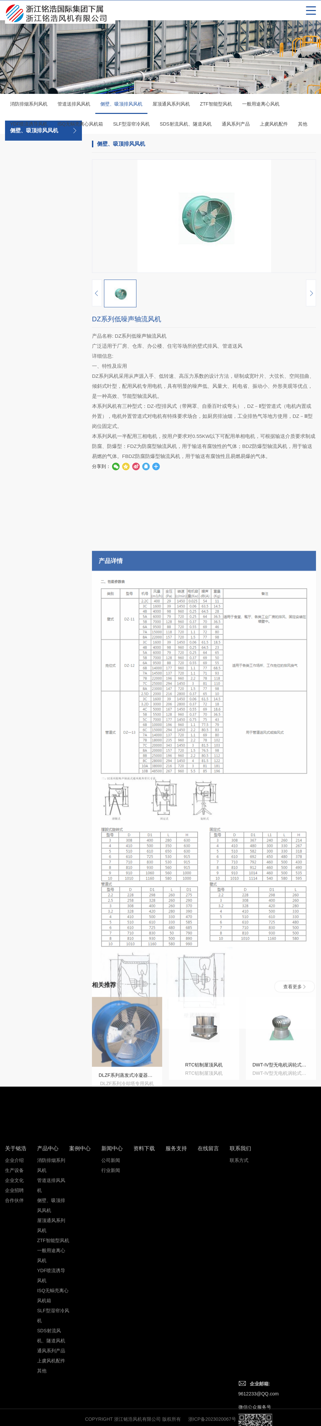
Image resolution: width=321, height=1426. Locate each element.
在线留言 (208, 1288)
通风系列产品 (236, 125)
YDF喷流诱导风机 (28, 125)
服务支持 (176, 1288)
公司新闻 (110, 1300)
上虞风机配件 (274, 125)
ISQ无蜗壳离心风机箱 (80, 125)
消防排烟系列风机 (28, 105)
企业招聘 (14, 1330)
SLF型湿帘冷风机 (131, 125)
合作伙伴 (14, 1340)
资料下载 (144, 1288)
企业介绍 (14, 1300)
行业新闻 (110, 1310)
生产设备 (14, 1310)
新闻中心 (112, 1288)
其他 (302, 125)
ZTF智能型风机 (216, 105)
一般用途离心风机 (261, 105)
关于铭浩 (15, 1288)
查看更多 (294, 1035)
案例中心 (80, 1288)
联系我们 (240, 1288)
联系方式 (239, 1300)
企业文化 (14, 1320)
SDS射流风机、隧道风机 (186, 125)
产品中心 (48, 1288)
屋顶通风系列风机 (171, 105)
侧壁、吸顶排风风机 (121, 109)
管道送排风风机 (74, 105)
